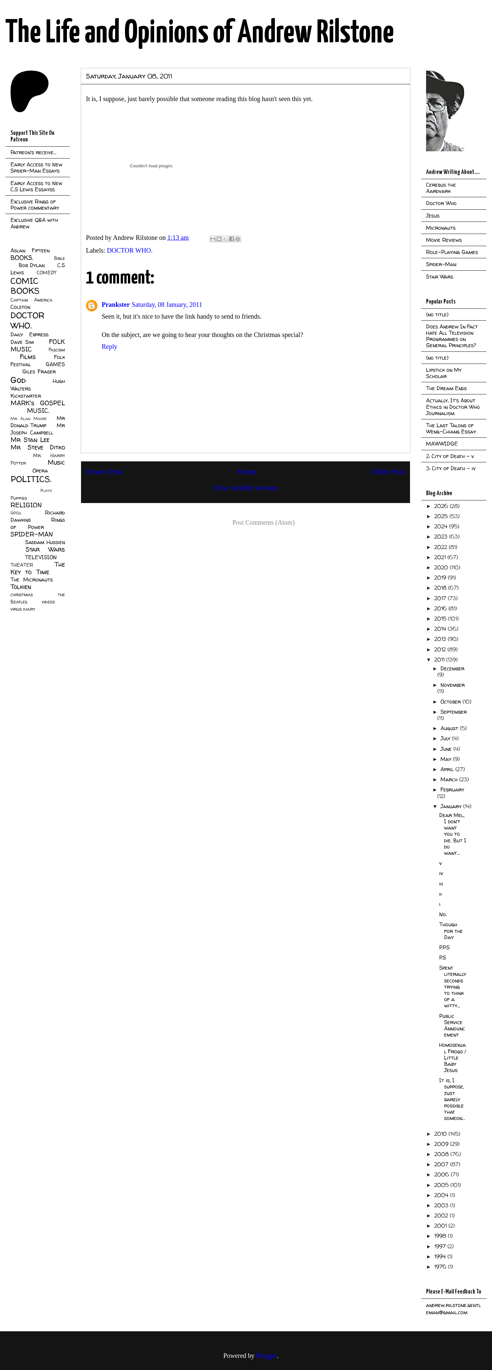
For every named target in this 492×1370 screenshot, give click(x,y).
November (453, 684)
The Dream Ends (446, 388)
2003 (442, 1205)
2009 (442, 1144)
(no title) (437, 314)
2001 (441, 1225)
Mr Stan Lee (30, 439)
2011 (440, 659)
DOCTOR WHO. (130, 250)
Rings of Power (37, 523)
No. (443, 914)
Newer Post (104, 471)
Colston (20, 306)
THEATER (21, 565)
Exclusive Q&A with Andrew (34, 223)
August (450, 728)
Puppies (18, 498)
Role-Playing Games (452, 252)
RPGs (15, 513)
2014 (441, 628)
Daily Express (29, 334)
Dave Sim (22, 342)
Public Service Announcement (452, 1025)
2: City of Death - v (450, 456)
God (18, 380)
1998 (441, 1235)
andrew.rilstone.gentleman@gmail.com (453, 1308)
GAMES (55, 364)
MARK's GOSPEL (37, 403)
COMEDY (46, 272)
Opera (40, 470)
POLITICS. (30, 479)
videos (48, 602)
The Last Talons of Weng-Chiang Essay (451, 428)
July (446, 738)
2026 (442, 506)
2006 (442, 1174)
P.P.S (444, 947)
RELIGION (26, 505)
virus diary (22, 609)
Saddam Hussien (45, 542)
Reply (109, 346)
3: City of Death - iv (451, 468)
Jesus (433, 215)
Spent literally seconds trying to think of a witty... (452, 986)
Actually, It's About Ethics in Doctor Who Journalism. (453, 406)
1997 (440, 1246)
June (447, 748)
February (452, 789)
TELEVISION (41, 557)
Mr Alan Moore (28, 418)
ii (440, 893)
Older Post (388, 471)
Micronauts (441, 227)
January (452, 806)
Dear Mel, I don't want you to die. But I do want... (452, 833)
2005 (442, 1185)
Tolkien (20, 586)
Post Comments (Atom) (263, 522)
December (452, 668)
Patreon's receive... (33, 152)
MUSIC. (38, 410)
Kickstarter (25, 395)
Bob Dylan (32, 265)
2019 (441, 577)
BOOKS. (21, 257)
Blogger (266, 1355)
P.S (442, 957)
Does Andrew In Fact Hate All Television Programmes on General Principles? (452, 336)
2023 (441, 536)
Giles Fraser (38, 371)
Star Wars (45, 549)
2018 (441, 587)
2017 (441, 598)
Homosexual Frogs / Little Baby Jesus (452, 1057)
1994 (440, 1256)
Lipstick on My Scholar (443, 373)
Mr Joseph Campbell (37, 429)
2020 (442, 567)
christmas (21, 594)
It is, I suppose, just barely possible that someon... (452, 1099)
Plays (46, 490)
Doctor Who (441, 203)
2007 (442, 1164)
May (447, 759)
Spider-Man (441, 264)
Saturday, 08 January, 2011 (167, 304)
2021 (440, 557)
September (454, 711)
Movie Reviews (444, 239)
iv (441, 873)
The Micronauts (31, 579)
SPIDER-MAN (31, 534)
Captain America (31, 300)
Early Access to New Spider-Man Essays (36, 167)
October (451, 701)
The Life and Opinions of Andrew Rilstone (199, 33)
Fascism (57, 350)
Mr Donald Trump (37, 421)
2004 (442, 1195)
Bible (59, 258)
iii (441, 883)
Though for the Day (451, 930)
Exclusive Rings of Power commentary (34, 204)
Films (28, 356)
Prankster (116, 304)
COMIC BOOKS (24, 286)
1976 (441, 1266)
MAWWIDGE (442, 443)
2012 (440, 649)
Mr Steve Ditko (37, 447)
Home (247, 471)
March (450, 779)
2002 (442, 1215)
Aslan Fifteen (30, 250)
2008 (442, 1154)
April (448, 769)
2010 (441, 1133)
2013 (441, 639)
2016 (441, 608)
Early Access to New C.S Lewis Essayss (36, 186)
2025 (441, 516)
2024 (441, 526)
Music (56, 462)
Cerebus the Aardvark (441, 188)
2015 (441, 618)
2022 (441, 547)
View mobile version (245, 487)
